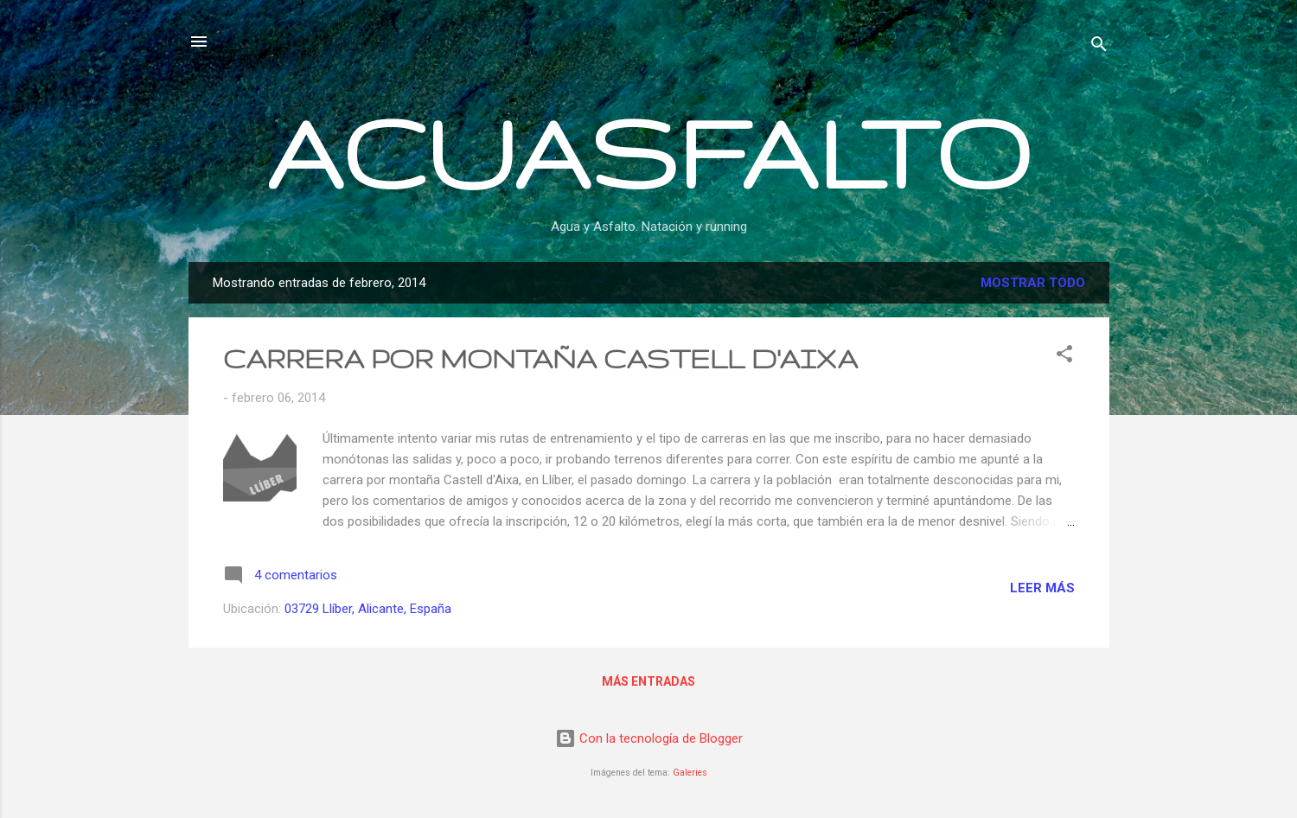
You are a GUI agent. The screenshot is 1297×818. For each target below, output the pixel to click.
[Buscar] (1099, 47)
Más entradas (648, 681)
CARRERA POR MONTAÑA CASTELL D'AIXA (540, 358)
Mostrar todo (1033, 283)
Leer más (1042, 588)
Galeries (690, 772)
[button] (1064, 356)
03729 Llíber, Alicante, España (367, 609)
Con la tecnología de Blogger (649, 738)
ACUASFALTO (648, 151)
